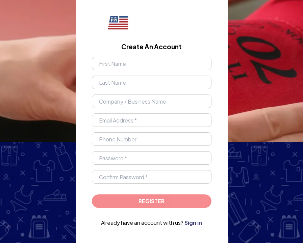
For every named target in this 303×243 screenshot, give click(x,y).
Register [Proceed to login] (151, 201)
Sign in (193, 222)
